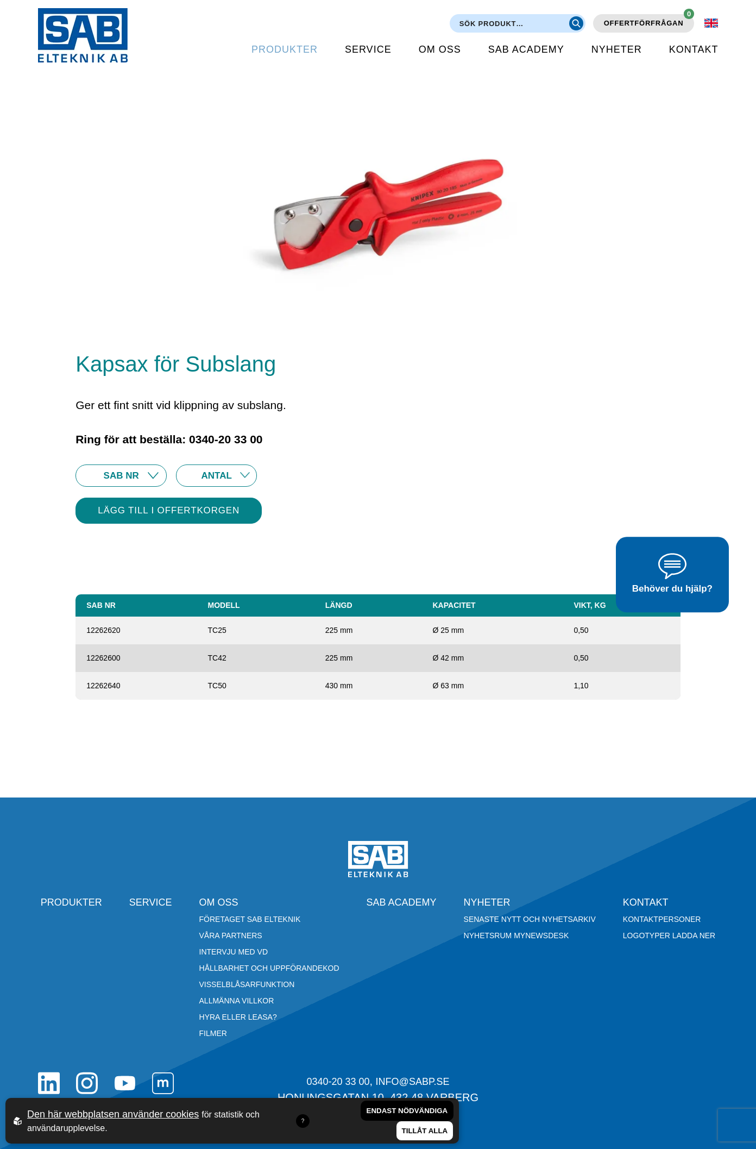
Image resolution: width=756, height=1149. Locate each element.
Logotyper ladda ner (669, 935)
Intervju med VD (233, 951)
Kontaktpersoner (662, 919)
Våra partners (230, 935)
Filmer (213, 1033)
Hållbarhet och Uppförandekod (269, 968)
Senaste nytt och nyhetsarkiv (530, 919)
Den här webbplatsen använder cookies (113, 1114)
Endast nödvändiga (407, 1111)
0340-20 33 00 (337, 1081)
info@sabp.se (413, 1081)
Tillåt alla (425, 1131)
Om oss (440, 49)
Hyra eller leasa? (238, 1017)
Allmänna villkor (236, 1000)
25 (216, 475)
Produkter (284, 49)
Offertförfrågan (649, 20)
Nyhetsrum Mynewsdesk (516, 935)
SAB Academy (526, 49)
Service (368, 49)
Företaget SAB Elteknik (250, 919)
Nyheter (616, 49)
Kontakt (694, 49)
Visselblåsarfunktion (247, 984)
